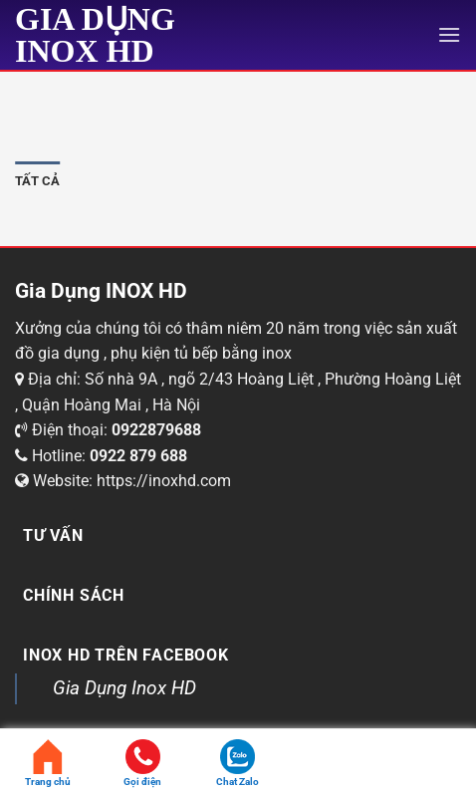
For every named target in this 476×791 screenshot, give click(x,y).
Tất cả (38, 180)
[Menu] (449, 34)
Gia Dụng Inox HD (124, 687)
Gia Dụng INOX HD (95, 35)
